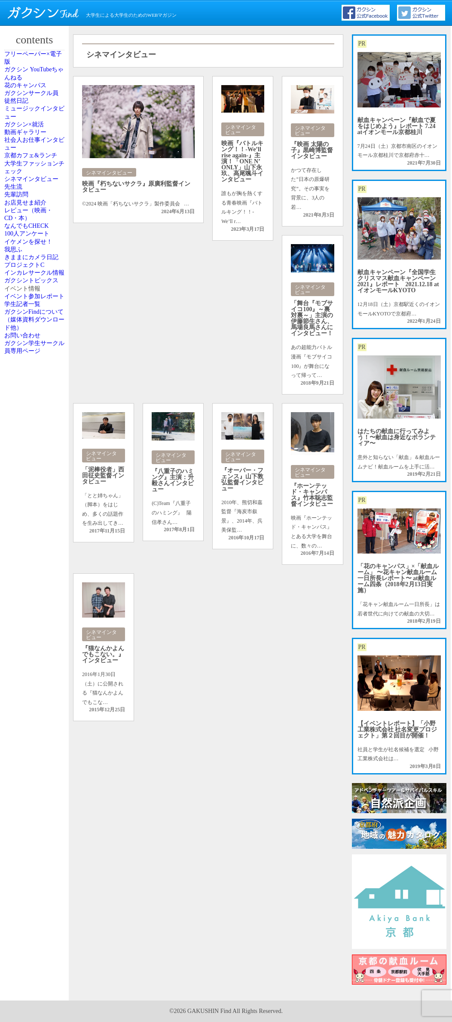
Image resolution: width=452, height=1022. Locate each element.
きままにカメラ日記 (35, 503)
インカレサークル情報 (35, 550)
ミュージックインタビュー (35, 164)
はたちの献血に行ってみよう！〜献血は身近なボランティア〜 (396, 437)
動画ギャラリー (33, 208)
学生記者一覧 (30, 647)
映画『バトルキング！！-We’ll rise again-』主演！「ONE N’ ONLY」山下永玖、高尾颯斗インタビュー (242, 161)
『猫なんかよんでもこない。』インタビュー (103, 654)
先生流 (23, 336)
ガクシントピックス (35, 577)
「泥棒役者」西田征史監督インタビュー (103, 475)
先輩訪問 (25, 355)
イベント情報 (30, 600)
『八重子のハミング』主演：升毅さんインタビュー (173, 480)
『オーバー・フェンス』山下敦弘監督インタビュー (242, 479)
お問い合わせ (30, 701)
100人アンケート (34, 441)
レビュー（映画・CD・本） (35, 398)
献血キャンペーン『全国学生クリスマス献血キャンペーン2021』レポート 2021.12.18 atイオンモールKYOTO (398, 281)
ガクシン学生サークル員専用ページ (35, 724)
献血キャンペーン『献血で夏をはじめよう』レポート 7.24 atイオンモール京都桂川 (396, 126)
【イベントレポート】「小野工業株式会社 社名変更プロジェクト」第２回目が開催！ (397, 729)
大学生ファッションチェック (35, 285)
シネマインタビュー (35, 312)
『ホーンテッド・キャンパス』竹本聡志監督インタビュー (312, 495)
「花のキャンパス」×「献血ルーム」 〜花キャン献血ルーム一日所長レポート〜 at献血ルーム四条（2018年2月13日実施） (398, 578)
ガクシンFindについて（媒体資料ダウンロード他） (35, 674)
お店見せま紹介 (33, 375)
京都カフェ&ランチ (35, 258)
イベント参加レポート (35, 623)
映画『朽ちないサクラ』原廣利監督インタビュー (136, 187)
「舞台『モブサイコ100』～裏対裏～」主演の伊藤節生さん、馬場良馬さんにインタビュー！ (312, 318)
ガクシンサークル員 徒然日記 (35, 137)
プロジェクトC (32, 526)
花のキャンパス (33, 114)
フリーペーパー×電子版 (37, 63)
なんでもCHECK (34, 422)
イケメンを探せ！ (35, 460)
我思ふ (23, 480)
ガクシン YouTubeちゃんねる (35, 91)
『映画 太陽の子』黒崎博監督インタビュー (312, 150)
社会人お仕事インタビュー (35, 231)
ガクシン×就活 (32, 188)
